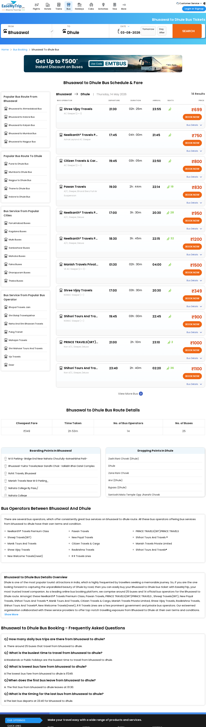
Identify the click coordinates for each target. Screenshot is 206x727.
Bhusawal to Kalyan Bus (22, 125)
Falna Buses (15, 264)
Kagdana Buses (17, 231)
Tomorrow (148, 29)
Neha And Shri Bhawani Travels (26, 323)
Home (5, 49)
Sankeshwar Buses (19, 247)
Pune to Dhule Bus (18, 163)
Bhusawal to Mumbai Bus (22, 133)
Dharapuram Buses (19, 272)
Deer (11, 365)
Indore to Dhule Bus (19, 196)
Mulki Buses (15, 239)
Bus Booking (20, 49)
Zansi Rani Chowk (118, 473)
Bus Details (194, 125)
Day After (162, 30)
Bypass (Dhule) (117, 487)
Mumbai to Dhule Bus (20, 172)
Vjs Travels (15, 356)
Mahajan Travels (18, 340)
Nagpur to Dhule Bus (20, 180)
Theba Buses (16, 280)
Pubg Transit (15, 332)
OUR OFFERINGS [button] (16, 720)
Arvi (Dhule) (115, 480)
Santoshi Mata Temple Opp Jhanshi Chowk (134, 494)
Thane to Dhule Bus (19, 188)
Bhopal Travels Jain (19, 307)
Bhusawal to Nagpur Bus (22, 141)
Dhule (111, 466)
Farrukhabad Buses (19, 223)
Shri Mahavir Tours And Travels (26, 348)
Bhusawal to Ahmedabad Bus (25, 108)
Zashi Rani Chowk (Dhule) (123, 458)
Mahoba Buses (17, 256)
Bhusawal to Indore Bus (22, 117)
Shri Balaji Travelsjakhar (22, 315)
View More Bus (130, 394)
